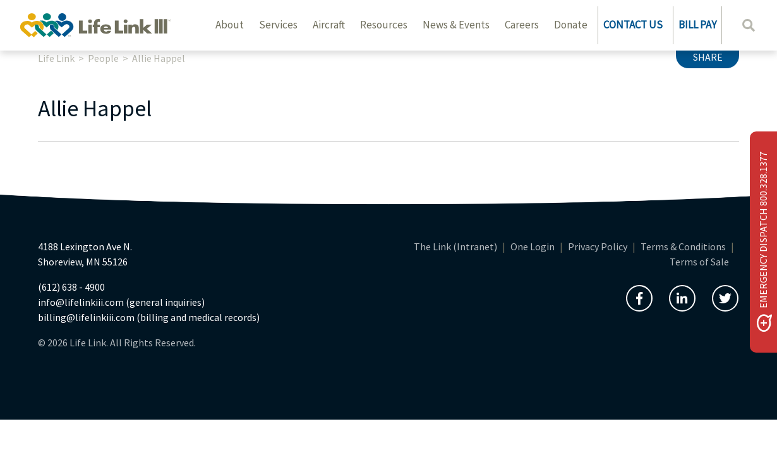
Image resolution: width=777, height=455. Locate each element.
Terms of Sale (699, 261)
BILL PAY (697, 25)
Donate (570, 25)
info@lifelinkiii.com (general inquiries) (121, 302)
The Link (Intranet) (455, 246)
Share (708, 57)
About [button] (229, 25)
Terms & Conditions (683, 246)
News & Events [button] (456, 25)
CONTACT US (633, 25)
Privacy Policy (597, 246)
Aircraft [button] (329, 25)
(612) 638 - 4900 (71, 287)
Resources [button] (383, 25)
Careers (522, 25)
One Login (532, 246)
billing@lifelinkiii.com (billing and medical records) (149, 317)
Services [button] (278, 25)
